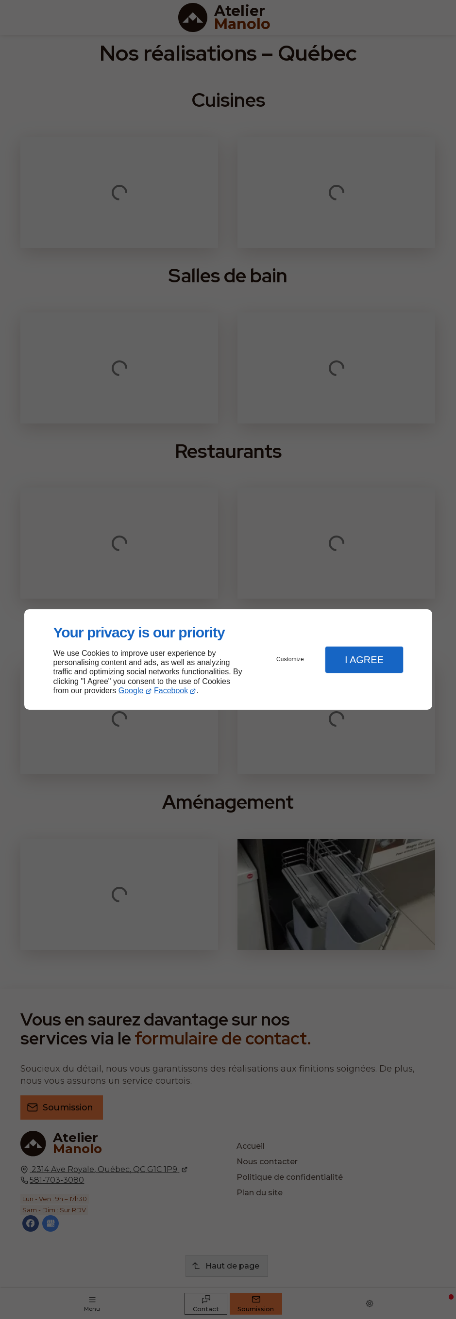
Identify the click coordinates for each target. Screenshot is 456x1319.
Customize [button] (290, 659)
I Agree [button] (364, 659)
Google (131, 690)
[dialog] (228, 659)
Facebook (171, 690)
